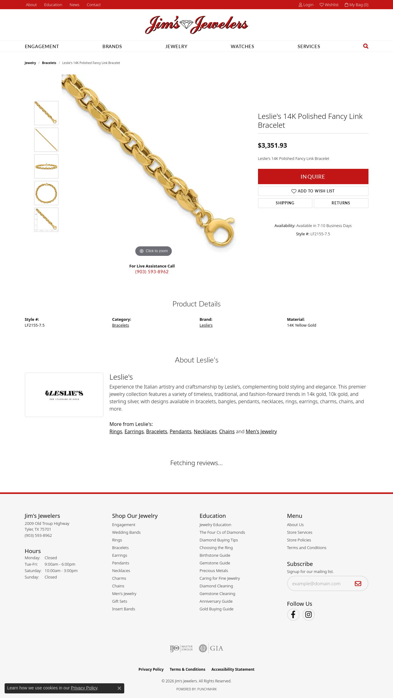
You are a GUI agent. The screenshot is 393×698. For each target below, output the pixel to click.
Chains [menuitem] (118, 586)
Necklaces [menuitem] (121, 570)
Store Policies (299, 540)
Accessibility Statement (232, 669)
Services (309, 46)
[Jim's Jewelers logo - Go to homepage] (196, 25)
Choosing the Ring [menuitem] (216, 547)
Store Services (300, 532)
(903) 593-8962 (151, 271)
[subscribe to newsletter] (358, 583)
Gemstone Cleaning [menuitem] (217, 593)
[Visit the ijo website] (181, 648)
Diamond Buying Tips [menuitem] (219, 540)
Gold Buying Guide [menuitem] (216, 609)
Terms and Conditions (306, 547)
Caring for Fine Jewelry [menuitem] (220, 578)
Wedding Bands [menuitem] (126, 532)
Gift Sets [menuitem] (119, 601)
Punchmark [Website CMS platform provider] (207, 689)
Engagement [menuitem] (124, 524)
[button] (52, 4)
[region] (154, 166)
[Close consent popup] (119, 688)
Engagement (42, 46)
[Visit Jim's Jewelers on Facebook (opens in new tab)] (293, 615)
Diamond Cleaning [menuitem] (216, 586)
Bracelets (49, 63)
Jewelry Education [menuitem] (215, 524)
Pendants (180, 431)
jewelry (30, 63)
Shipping (285, 203)
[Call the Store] (38, 535)
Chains (227, 431)
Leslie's (206, 325)
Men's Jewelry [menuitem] (124, 593)
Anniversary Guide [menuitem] (216, 601)
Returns (341, 203)
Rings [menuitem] (117, 540)
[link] (31, 4)
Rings (116, 431)
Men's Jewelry (261, 431)
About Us (295, 524)
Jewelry (176, 46)
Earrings (134, 431)
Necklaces (205, 431)
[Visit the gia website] (211, 648)
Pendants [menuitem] (120, 563)
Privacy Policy (151, 669)
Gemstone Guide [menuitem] (215, 563)
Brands (112, 46)
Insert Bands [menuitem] (123, 609)
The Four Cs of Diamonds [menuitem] (222, 532)
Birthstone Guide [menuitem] (215, 555)
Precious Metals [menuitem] (214, 570)
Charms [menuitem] (119, 578)
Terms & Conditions (187, 669)
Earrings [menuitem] (119, 555)
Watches (242, 46)
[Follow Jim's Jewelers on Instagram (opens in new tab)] (308, 615)
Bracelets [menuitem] (120, 547)
